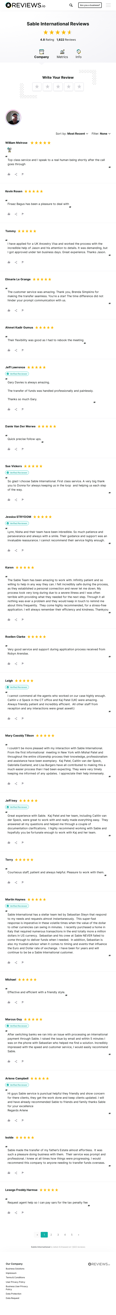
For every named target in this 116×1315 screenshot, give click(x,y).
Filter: (101, 133)
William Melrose (16, 142)
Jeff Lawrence (15, 367)
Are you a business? (90, 5)
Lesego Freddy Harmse (21, 1190)
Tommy (10, 231)
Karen (9, 567)
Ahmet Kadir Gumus (19, 327)
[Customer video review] (13, 118)
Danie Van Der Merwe (20, 426)
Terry (9, 859)
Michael (10, 979)
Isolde (9, 1137)
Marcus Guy (13, 1019)
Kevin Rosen (13, 191)
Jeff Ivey (11, 800)
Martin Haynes (15, 899)
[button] (71, 5)
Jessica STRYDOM (18, 516)
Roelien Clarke (15, 636)
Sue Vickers (13, 466)
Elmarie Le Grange (18, 279)
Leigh (9, 680)
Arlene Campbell (16, 1078)
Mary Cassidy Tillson (19, 735)
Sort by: (72, 133)
